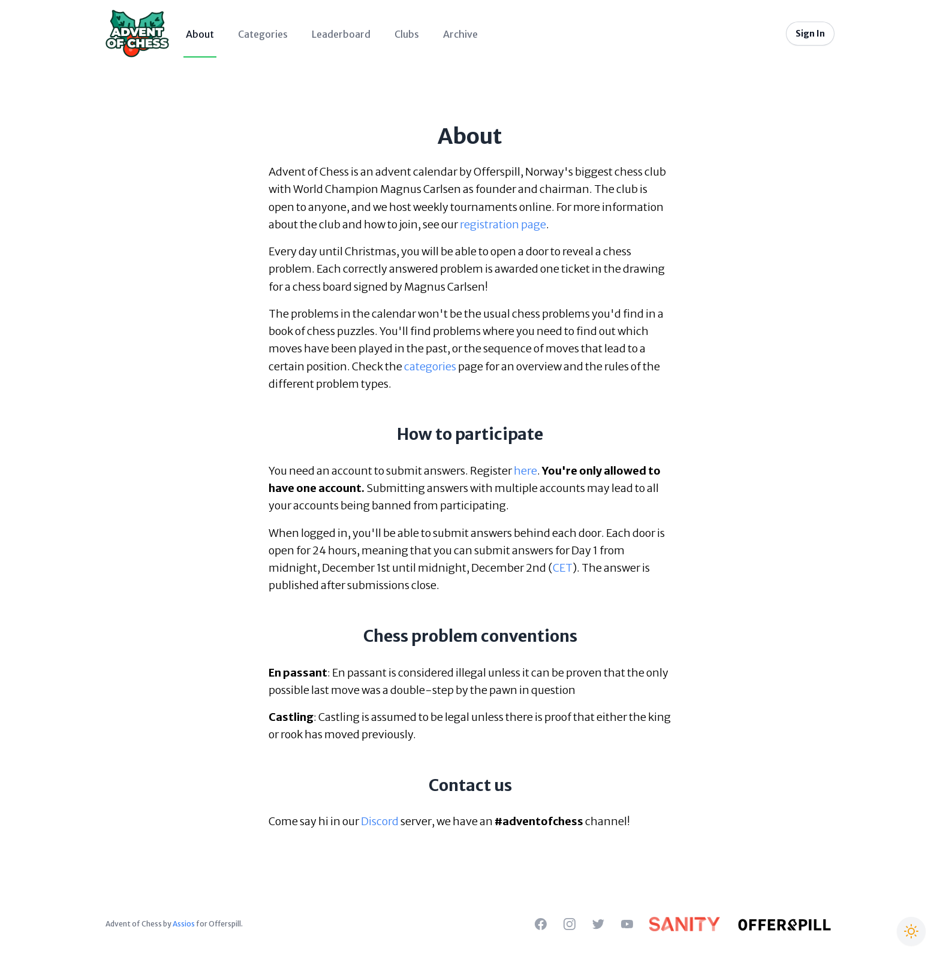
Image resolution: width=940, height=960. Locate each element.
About (200, 34)
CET (563, 568)
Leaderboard (341, 34)
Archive (460, 34)
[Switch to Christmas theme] (911, 931)
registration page (503, 224)
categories (430, 366)
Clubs (406, 34)
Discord (380, 821)
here (525, 471)
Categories (263, 34)
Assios (184, 923)
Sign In (810, 33)
